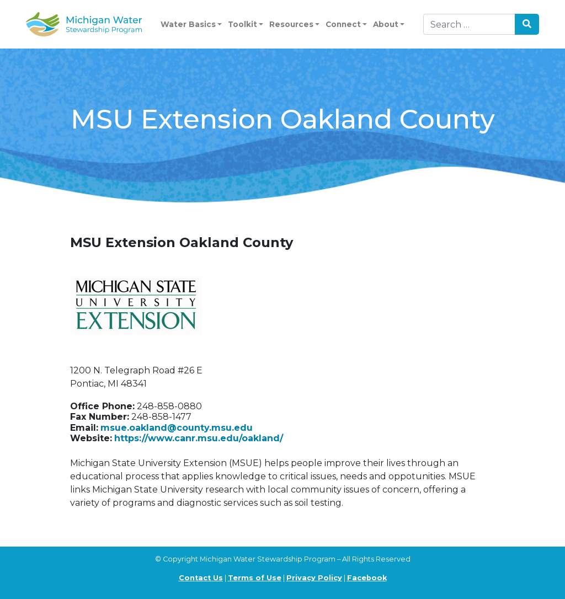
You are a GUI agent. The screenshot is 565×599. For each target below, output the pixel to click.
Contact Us (201, 578)
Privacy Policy (314, 578)
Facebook (367, 578)
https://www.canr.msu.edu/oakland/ (198, 438)
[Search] (469, 24)
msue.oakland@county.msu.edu (176, 427)
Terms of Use (254, 578)
